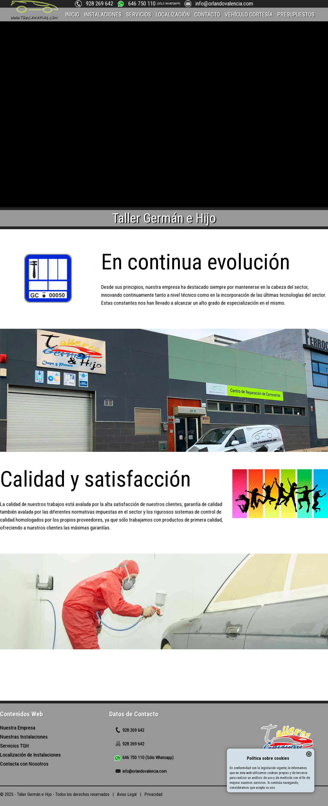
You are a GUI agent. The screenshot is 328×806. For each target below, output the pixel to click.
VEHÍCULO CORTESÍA (249, 14)
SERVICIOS (138, 14)
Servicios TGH (14, 746)
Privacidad (153, 794)
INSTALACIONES (102, 14)
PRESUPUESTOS (295, 14)
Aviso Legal (127, 794)
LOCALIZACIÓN (173, 14)
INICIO (72, 14)
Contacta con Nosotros (24, 764)
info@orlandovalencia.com (224, 3)
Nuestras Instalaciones (24, 737)
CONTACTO (207, 14)
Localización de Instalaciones (30, 755)
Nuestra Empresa (17, 727)
